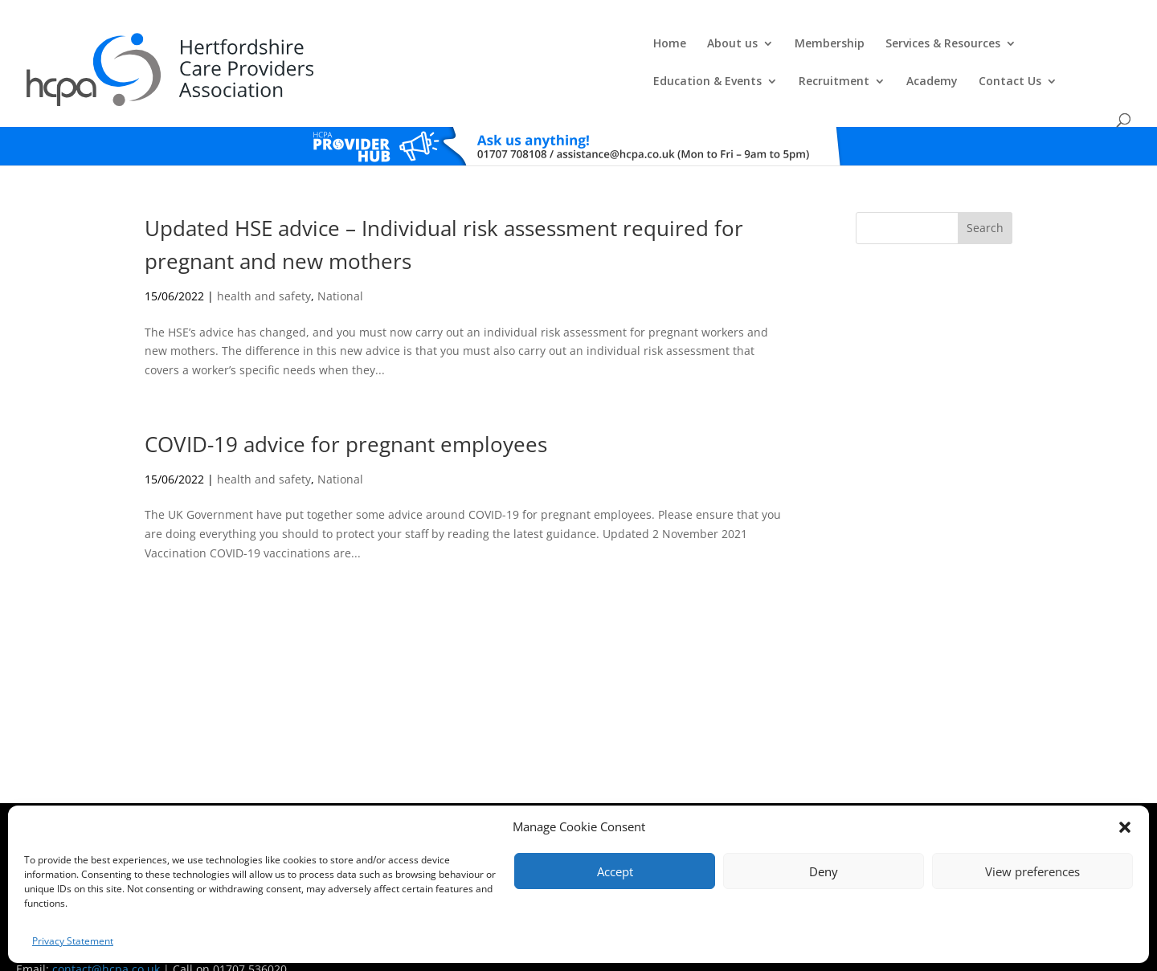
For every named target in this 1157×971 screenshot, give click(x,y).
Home (308, 49)
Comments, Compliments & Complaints (480, 804)
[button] (1125, 827)
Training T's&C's (675, 804)
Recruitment (856, 49)
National (340, 265)
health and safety (264, 265)
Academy (954, 49)
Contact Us (1032, 49)
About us (370, 49)
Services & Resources (581, 49)
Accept (615, 871)
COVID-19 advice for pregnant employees (346, 413)
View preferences (1032, 871)
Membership (468, 49)
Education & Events (730, 49)
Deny (823, 871)
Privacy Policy (602, 804)
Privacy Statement (72, 941)
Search (985, 197)
